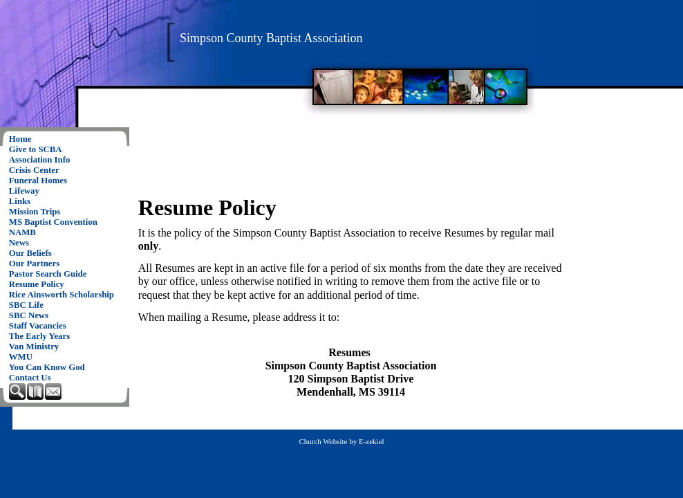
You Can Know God (47, 367)
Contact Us (30, 377)
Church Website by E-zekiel (341, 441)
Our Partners (34, 263)
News (19, 243)
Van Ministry (34, 346)
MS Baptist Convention (53, 222)
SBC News (28, 315)
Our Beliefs (30, 253)
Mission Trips (35, 211)
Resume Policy (36, 284)
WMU (20, 357)
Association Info (40, 160)
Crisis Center (34, 170)
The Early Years (39, 336)
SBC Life (26, 305)
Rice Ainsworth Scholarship (61, 294)
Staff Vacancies (37, 326)
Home (20, 139)
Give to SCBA (35, 149)
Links (19, 201)
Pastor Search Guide (48, 274)
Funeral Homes (38, 180)
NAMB (22, 232)
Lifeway (24, 191)
